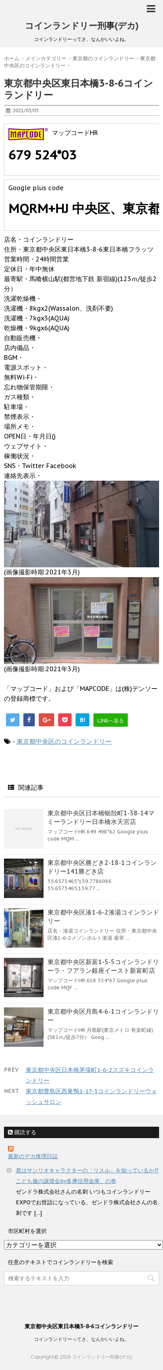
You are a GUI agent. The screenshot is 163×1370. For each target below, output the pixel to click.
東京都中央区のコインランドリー (64, 741)
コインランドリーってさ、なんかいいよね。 (81, 1339)
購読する (22, 1132)
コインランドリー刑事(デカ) (81, 25)
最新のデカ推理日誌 (33, 1156)
